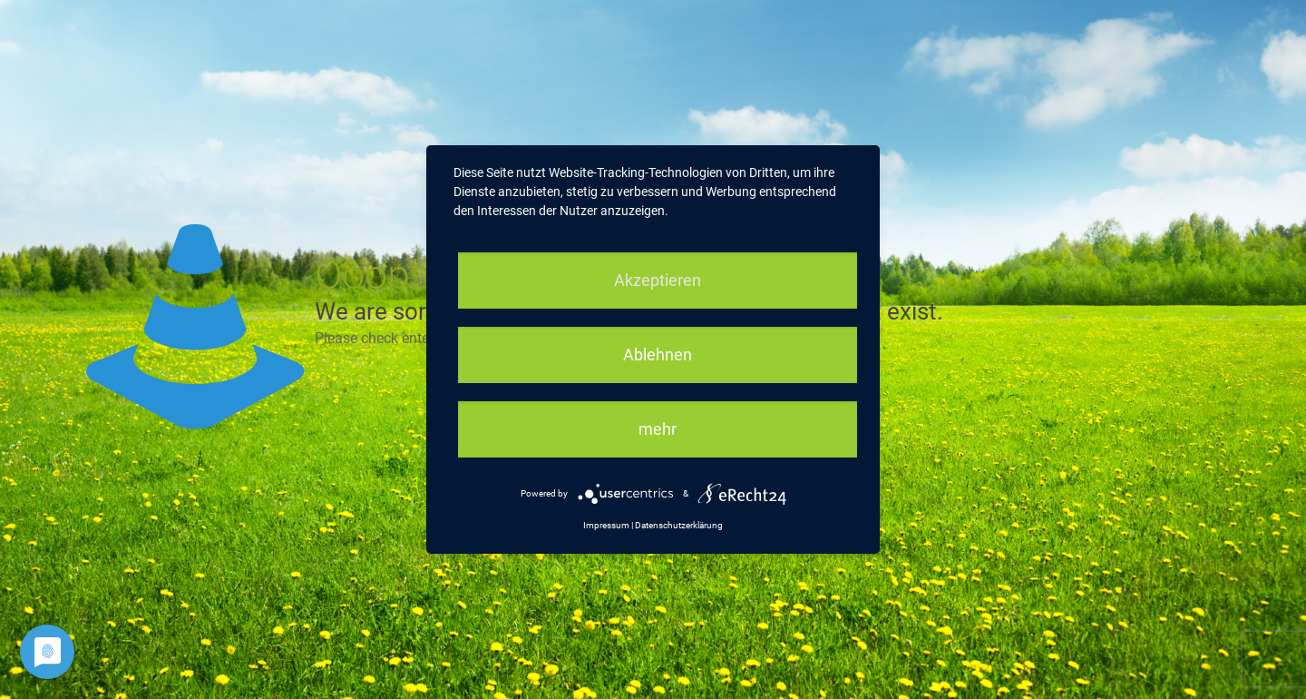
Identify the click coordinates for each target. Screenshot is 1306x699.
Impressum (606, 525)
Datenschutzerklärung (679, 525)
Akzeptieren (657, 280)
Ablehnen (657, 354)
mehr (657, 428)
